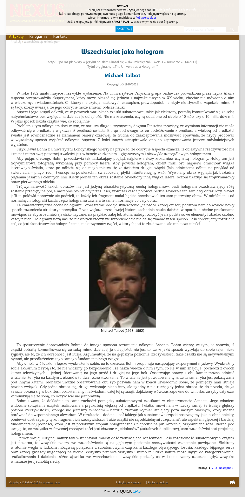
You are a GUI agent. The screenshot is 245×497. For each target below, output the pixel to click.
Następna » (226, 468)
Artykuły (16, 36)
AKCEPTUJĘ (124, 29)
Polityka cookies (158, 482)
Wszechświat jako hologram (42, 42)
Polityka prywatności (129, 482)
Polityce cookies (146, 18)
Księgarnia (38, 36)
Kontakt (60, 36)
